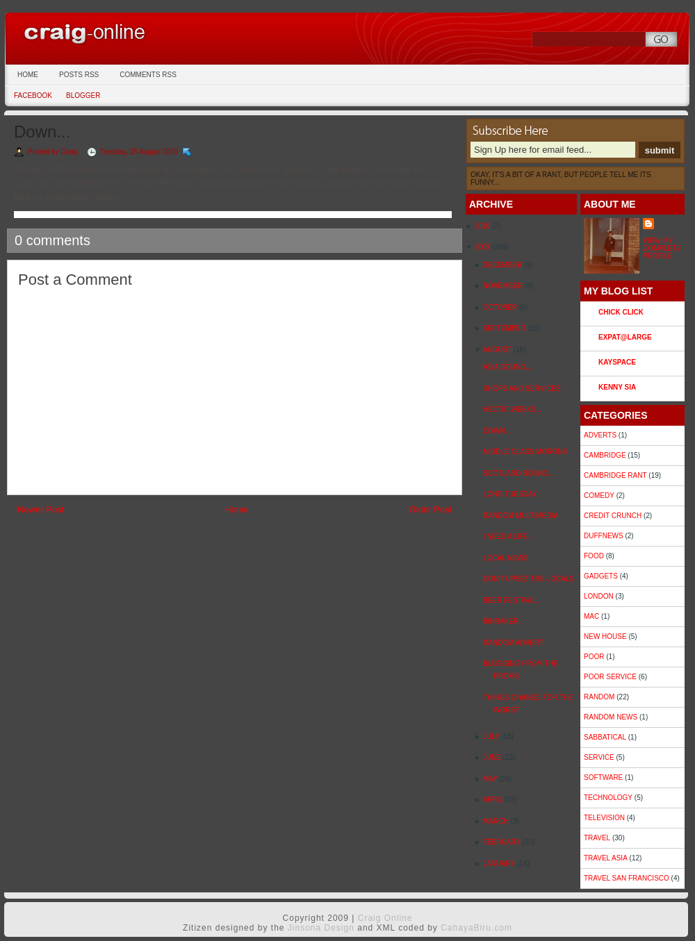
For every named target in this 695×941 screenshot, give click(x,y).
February (503, 842)
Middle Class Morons (525, 452)
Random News (610, 717)
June (493, 757)
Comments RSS (148, 74)
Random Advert (513, 643)
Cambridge (605, 455)
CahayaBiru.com (476, 928)
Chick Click (621, 312)
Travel (597, 838)
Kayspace (617, 362)
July (492, 736)
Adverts (600, 435)
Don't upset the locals (528, 579)
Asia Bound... (507, 367)
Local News (505, 558)
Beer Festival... (512, 600)
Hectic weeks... (512, 409)
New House (605, 636)
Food (594, 556)
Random (599, 697)
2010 (483, 226)
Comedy (599, 495)
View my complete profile (662, 248)
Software (603, 777)
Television (604, 818)
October (501, 307)
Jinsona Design (321, 928)
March (496, 821)
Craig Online (114, 31)
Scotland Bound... (518, 473)
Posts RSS (79, 74)
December (503, 265)
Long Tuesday (510, 494)
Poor (594, 656)
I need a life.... (510, 536)
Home (27, 74)
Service (599, 757)
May (491, 779)
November (504, 286)
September (505, 328)
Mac (591, 616)
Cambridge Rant (615, 475)
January (500, 863)
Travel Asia (606, 858)
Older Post (430, 509)
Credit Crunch (612, 515)
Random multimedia (520, 515)
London (599, 596)
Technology (608, 797)
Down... (42, 131)
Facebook (33, 95)
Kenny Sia (617, 387)
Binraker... (503, 621)
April (494, 799)
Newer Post (40, 509)
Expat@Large (625, 337)
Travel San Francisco (626, 878)
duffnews (603, 536)
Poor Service (610, 677)
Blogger (83, 95)
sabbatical (605, 737)
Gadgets (601, 576)
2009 (483, 247)
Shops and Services (522, 388)
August (498, 349)
